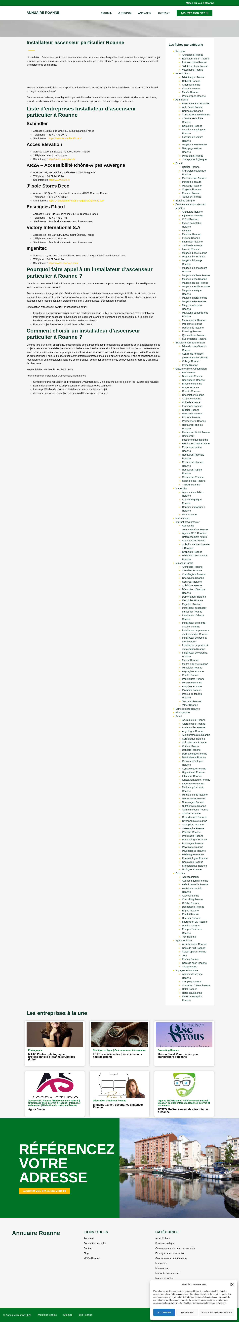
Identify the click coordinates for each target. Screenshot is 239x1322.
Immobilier (181, 488)
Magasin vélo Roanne (194, 301)
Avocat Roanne (190, 895)
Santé (178, 716)
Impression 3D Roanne (194, 921)
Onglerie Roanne (191, 189)
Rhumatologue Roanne (195, 858)
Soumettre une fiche (95, 1243)
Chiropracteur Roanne (194, 742)
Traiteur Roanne (191, 484)
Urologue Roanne (192, 869)
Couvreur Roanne (192, 581)
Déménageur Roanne (194, 596)
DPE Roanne (189, 514)
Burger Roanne (190, 387)
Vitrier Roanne (190, 705)
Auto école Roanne (192, 107)
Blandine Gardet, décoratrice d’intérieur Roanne (118, 1106)
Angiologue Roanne (193, 731)
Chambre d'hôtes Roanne (196, 985)
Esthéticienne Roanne (194, 178)
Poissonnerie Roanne (194, 421)
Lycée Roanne (190, 365)
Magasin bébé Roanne (194, 252)
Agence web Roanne (193, 540)
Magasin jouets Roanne (195, 282)
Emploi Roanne (190, 914)
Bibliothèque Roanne (193, 77)
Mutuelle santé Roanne (195, 794)
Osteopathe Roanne (193, 828)
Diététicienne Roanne (194, 757)
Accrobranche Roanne (194, 944)
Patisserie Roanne (192, 413)
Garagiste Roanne (192, 125)
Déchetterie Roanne (193, 906)
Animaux (180, 51)
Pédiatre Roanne (191, 832)
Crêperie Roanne (191, 398)
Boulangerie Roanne (193, 379)
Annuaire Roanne (43, 12)
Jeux (184, 955)
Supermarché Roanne (194, 338)
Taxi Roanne (189, 936)
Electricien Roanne (192, 600)
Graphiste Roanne (192, 551)
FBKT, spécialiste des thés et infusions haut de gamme (117, 1055)
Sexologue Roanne (192, 861)
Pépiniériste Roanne (193, 678)
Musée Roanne (190, 92)
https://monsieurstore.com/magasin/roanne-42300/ (76, 200)
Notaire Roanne (190, 925)
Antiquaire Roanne (192, 211)
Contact (164, 12)
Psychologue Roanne (194, 850)
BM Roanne (85, 1314)
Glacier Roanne (190, 409)
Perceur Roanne (191, 193)
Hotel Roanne (189, 989)
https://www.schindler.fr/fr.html (65, 138)
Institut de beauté (191, 181)
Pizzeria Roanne (191, 417)
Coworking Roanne (192, 899)
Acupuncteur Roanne (193, 719)
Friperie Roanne (191, 237)
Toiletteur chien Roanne (195, 66)
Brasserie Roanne (192, 383)
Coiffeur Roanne (191, 746)
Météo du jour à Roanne (200, 2)
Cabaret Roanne (191, 81)
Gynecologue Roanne (194, 768)
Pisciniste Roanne (192, 682)
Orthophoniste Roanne (194, 820)
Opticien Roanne (191, 813)
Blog (86, 1253)
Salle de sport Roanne (194, 962)
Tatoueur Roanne (191, 196)
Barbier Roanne (190, 166)
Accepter (164, 1312)
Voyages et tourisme (186, 970)
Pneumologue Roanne (194, 839)
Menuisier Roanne (192, 667)
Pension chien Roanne (194, 62)
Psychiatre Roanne (192, 847)
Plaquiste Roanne (192, 686)
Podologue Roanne (192, 843)
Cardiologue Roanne (193, 738)
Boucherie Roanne (192, 376)
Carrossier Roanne (192, 110)
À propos (124, 12)
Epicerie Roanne (191, 402)
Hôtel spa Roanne (192, 992)
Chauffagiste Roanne (193, 574)
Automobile (181, 99)
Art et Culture (182, 73)
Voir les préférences (216, 1312)
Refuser (187, 1312)
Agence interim (190, 876)
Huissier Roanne (191, 918)
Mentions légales (47, 1314)
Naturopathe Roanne (193, 798)
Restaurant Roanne (193, 477)
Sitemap (67, 1314)
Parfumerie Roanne (193, 327)
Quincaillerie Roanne (193, 335)
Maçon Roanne (190, 660)
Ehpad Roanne (190, 910)
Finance (186, 230)
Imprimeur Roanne (192, 241)
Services (180, 873)
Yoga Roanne (189, 966)
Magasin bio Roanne (193, 256)
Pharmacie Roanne (192, 835)
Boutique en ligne (185, 200)
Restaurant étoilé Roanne (196, 432)
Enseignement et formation (170, 1253)
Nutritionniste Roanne (194, 805)
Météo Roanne (92, 1258)
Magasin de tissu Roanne (196, 275)
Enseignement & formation (190, 342)
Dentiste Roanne (191, 749)
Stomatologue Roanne (194, 865)
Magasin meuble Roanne (196, 286)
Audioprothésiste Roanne (196, 734)
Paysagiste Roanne (193, 671)
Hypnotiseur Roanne (193, 772)
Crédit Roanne (190, 219)
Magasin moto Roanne (194, 144)
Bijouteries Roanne (192, 215)
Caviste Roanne (191, 391)
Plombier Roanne (191, 690)
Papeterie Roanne (192, 323)
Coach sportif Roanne (194, 951)
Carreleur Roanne (192, 570)
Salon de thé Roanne (193, 480)
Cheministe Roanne (193, 577)
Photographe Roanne (194, 95)
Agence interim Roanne (195, 880)
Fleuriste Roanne (191, 234)
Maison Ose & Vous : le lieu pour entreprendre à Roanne (178, 1055)
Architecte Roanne (192, 566)
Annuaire (144, 12)
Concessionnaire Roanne (196, 114)
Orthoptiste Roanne (193, 824)
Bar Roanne (188, 372)
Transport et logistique (194, 159)
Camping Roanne (191, 981)
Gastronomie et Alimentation (191, 368)
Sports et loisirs (184, 940)
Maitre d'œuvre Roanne (195, 663)
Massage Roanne (192, 185)
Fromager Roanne (192, 406)
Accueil (106, 12)
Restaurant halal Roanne (196, 443)
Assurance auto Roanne (195, 103)
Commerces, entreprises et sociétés (175, 1248)
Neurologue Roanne (193, 802)
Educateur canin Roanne (195, 58)
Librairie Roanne (191, 88)
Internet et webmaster (187, 521)
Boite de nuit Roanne (193, 947)
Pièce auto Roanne (192, 155)
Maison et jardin (184, 563)
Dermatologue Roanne (194, 753)
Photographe (182, 712)
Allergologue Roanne (193, 723)
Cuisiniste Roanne (192, 585)
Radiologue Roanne (193, 854)
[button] (232, 1284)
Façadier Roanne (191, 604)
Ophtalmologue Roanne (195, 809)
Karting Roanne (190, 959)
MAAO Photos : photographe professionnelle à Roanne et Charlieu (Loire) (51, 1057)
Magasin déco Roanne (194, 279)
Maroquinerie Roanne (194, 320)
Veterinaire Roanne (192, 69)
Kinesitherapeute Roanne (196, 779)
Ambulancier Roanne (193, 727)
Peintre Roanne (190, 675)
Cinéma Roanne (191, 84)
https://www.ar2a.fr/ (59, 179)
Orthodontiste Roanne (187, 708)
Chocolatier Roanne (193, 394)
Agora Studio (36, 1109)
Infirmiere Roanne (192, 776)
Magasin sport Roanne (194, 297)
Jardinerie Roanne (192, 245)
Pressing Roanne (191, 331)
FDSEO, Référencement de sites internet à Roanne (183, 1110)
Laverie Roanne (191, 249)
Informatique (182, 518)
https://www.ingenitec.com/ (63, 263)
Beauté (179, 163)
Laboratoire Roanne (193, 783)
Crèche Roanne (190, 903)
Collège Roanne (191, 361)
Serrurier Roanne (191, 701)
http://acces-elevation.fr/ (62, 159)
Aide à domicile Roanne (195, 884)
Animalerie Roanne (192, 54)
